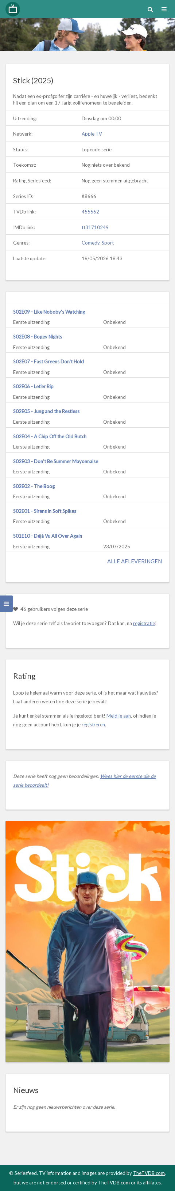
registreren (93, 724)
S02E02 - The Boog (34, 486)
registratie (144, 623)
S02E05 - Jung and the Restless (46, 411)
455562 (90, 212)
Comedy (91, 243)
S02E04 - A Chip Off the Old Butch (49, 436)
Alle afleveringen (134, 561)
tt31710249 (95, 227)
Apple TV (92, 134)
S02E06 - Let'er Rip (33, 386)
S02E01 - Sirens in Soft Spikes (44, 511)
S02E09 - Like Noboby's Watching (49, 312)
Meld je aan (118, 716)
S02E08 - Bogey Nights (37, 337)
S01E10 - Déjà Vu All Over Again (47, 536)
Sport (108, 243)
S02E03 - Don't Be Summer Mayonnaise (55, 461)
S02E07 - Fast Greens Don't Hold (48, 361)
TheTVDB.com (149, 1173)
